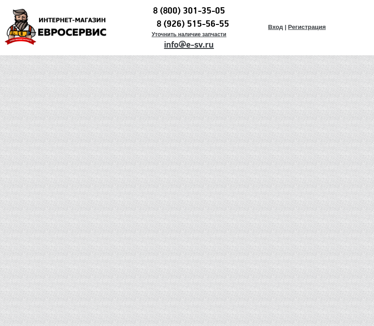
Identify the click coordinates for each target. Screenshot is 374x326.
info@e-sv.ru (189, 45)
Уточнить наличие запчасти (189, 34)
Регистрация (307, 27)
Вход (275, 27)
